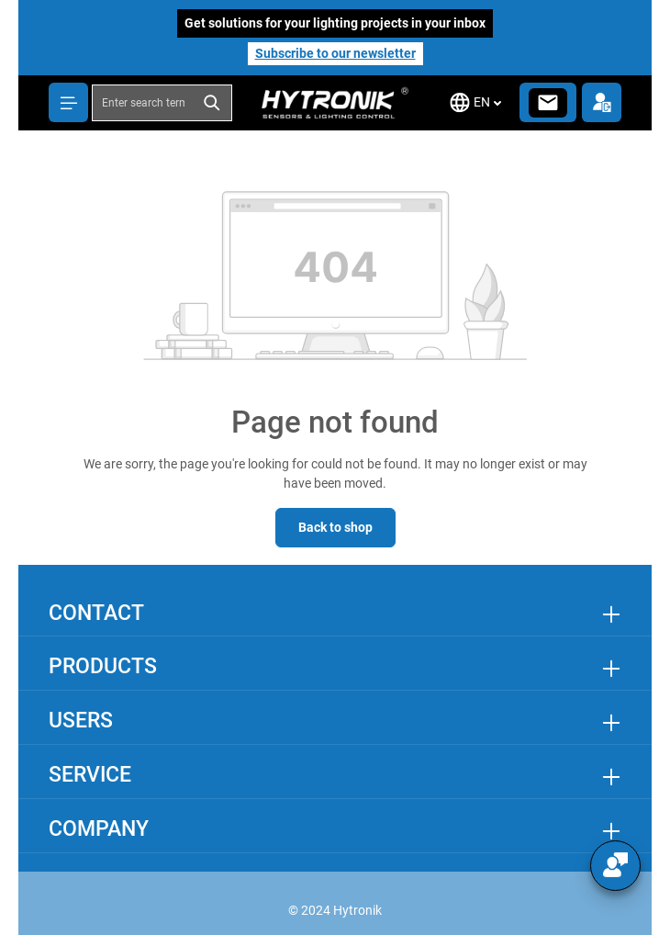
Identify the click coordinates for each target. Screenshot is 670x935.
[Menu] (68, 102)
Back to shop (335, 527)
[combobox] (143, 102)
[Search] (212, 102)
